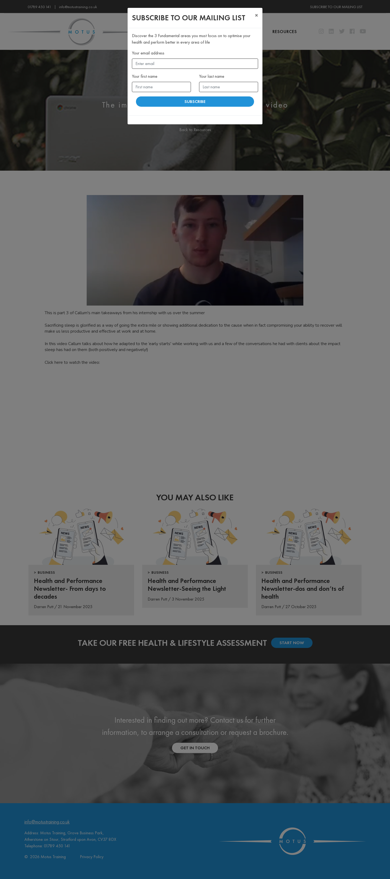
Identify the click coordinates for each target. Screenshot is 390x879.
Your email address (148, 53)
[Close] (256, 15)
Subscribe (195, 101)
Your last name (211, 76)
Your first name (144, 76)
